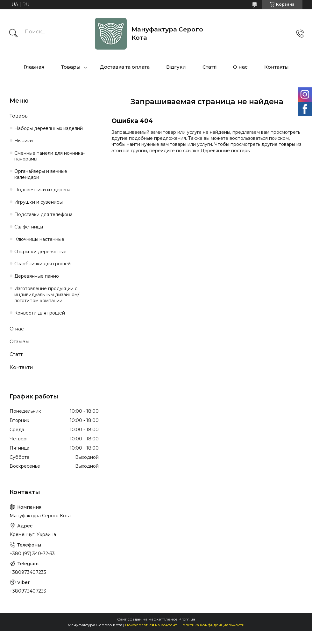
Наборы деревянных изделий (48, 128)
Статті (209, 67)
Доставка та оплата (125, 67)
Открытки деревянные (40, 251)
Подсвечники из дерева (42, 190)
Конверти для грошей (39, 313)
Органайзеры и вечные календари (40, 174)
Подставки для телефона (43, 214)
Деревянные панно (36, 276)
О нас (240, 67)
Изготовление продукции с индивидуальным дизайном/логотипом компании (46, 294)
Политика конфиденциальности (212, 624)
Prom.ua (187, 619)
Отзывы (19, 341)
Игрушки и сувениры (38, 202)
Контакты (276, 67)
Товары (71, 67)
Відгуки (176, 67)
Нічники (23, 141)
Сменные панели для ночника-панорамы (49, 156)
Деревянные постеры (226, 150)
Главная (34, 67)
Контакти (21, 367)
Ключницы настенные (39, 239)
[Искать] (13, 34)
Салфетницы (28, 227)
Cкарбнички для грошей (42, 264)
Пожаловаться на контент (151, 624)
